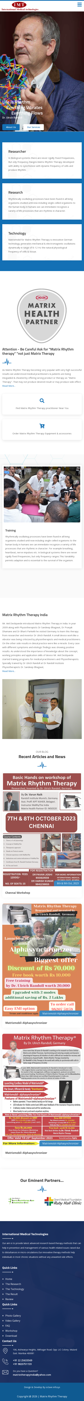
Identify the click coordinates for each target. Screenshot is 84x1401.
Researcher (17, 151)
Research (15, 192)
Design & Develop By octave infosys (42, 1387)
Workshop (11, 1330)
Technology (17, 233)
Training (10, 530)
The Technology (14, 1289)
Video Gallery (12, 1320)
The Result (11, 1294)
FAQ (7, 1325)
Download (11, 1335)
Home (8, 1279)
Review (9, 1299)
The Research (13, 1284)
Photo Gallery (13, 1315)
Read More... (8, 385)
